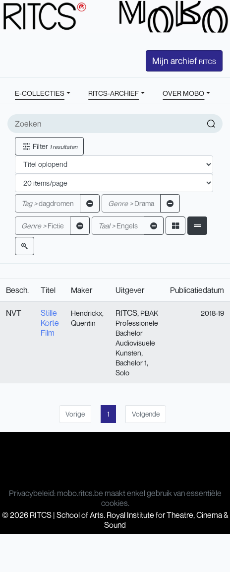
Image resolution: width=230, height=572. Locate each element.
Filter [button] (49, 146)
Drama (131, 203)
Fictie (42, 225)
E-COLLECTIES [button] (39, 93)
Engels (118, 225)
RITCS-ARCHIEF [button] (113, 93)
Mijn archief (184, 60)
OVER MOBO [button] (183, 93)
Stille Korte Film (50, 323)
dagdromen (47, 203)
